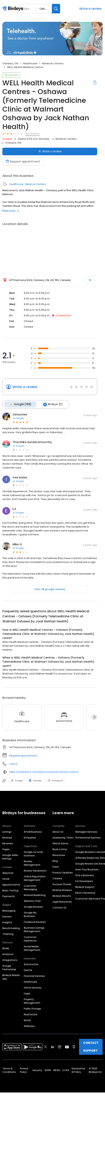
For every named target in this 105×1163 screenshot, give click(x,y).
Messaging (8, 910)
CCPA (65, 1070)
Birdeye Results (61, 895)
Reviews (7, 837)
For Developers (84, 881)
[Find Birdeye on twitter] (45, 1047)
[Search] (56, 8)
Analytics (7, 954)
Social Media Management (32, 948)
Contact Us (59, 907)
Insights (7, 922)
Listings (7, 831)
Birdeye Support (84, 886)
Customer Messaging (30, 887)
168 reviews (32, 133)
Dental (28, 970)
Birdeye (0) (52, 404)
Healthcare (30, 63)
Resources (58, 855)
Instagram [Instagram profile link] (55, 780)
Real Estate (30, 1014)
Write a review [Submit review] (49, 151)
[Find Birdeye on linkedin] (52, 1047)
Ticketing (7, 933)
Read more (10, 210)
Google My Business (30, 914)
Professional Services (88, 837)
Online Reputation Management (35, 878)
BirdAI (5, 948)
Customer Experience (30, 938)
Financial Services (34, 975)
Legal (27, 993)
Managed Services (86, 831)
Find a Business (84, 875)
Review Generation (35, 870)
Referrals (7, 843)
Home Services (33, 987)
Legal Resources (62, 901)
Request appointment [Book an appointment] (23, 161)
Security (37, 1070)
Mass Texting (10, 890)
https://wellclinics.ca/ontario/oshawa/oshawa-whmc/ (44, 772)
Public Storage (32, 1008)
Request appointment (23, 755)
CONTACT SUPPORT (91, 1046)
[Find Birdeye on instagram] (59, 1047)
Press (55, 866)
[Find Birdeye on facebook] (38, 1047)
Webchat (7, 872)
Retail (27, 1020)
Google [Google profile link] (17, 780)
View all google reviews (49, 589)
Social (5, 878)
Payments (8, 896)
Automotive (31, 964)
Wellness (29, 1026)
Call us (13, 763)
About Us (57, 831)
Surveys (7, 916)
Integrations (9, 959)
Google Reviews (33, 906)
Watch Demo (60, 843)
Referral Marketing (34, 895)
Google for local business (33, 853)
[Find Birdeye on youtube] (67, 1047)
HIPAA (56, 1070)
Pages (6, 849)
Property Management (32, 1000)
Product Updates (62, 872)
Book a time (59, 849)
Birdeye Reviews (62, 890)
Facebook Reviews (35, 921)
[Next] (94, 717)
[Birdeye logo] (13, 8)
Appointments (11, 884)
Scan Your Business (87, 869)
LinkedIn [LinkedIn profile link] (35, 780)
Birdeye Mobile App (11, 976)
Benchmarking (11, 928)
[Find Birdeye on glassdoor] (74, 1047)
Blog (55, 860)
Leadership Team (62, 837)
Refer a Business (85, 892)
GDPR (47, 1070)
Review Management (32, 862)
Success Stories (61, 884)
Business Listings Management (34, 929)
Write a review (90, 8)
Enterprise (30, 837)
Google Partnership (9, 967)
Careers (57, 878)
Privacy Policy (24, 1070)
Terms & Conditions (9, 1070)
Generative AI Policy (78, 1070)
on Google (18, 417)
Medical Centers (52, 63)
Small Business (33, 831)
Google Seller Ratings (10, 856)
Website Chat (32, 900)
